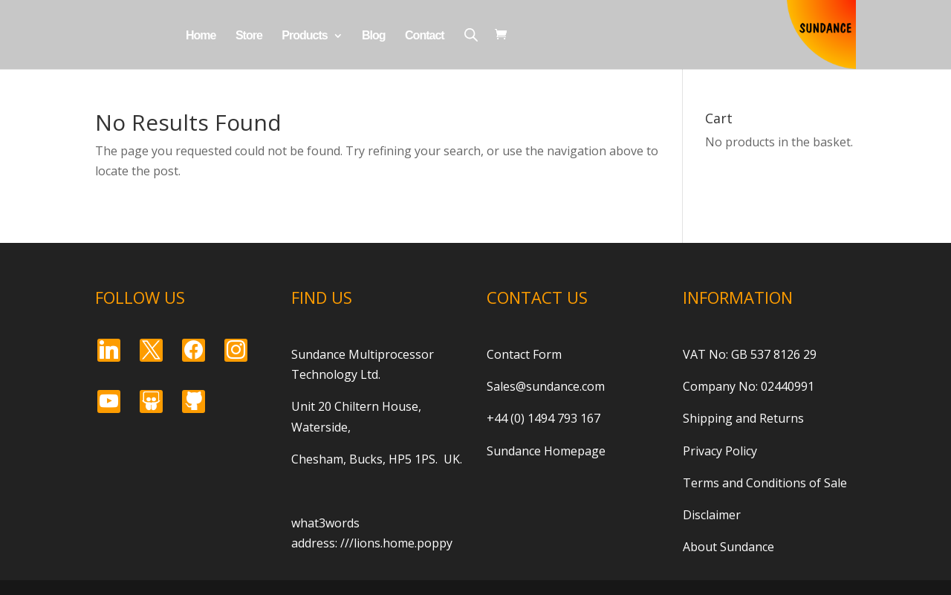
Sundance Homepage (546, 451)
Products (304, 36)
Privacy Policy (720, 451)
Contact (424, 36)
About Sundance (728, 547)
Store (249, 36)
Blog (374, 36)
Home (200, 36)
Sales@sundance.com (546, 386)
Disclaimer (712, 515)
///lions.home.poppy (396, 543)
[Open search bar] (471, 34)
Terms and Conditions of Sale (765, 483)
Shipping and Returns (743, 418)
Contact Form (524, 354)
